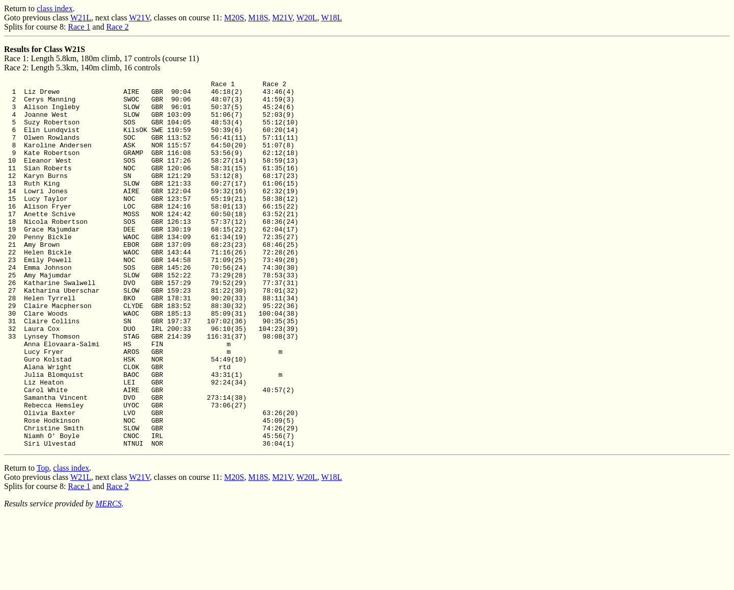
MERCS (108, 577)
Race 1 (79, 26)
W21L (80, 17)
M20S (234, 17)
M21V (282, 17)
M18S (258, 17)
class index (55, 8)
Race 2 (117, 26)
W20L (306, 17)
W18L (331, 17)
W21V (139, 17)
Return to (20, 8)
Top (43, 541)
